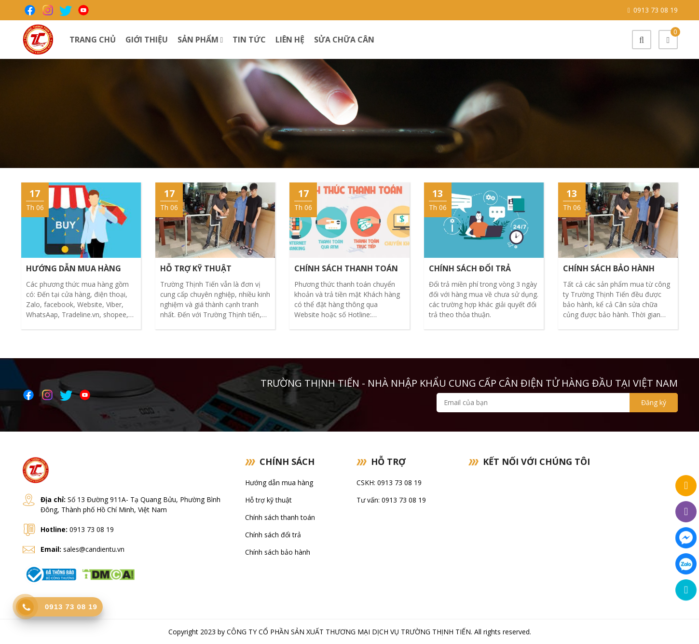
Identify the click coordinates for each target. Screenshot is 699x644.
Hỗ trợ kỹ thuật (268, 499)
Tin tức (249, 39)
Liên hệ (289, 39)
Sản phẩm (200, 39)
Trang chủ (92, 39)
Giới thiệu (146, 39)
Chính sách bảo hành (277, 552)
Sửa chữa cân (344, 39)
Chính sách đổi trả (273, 534)
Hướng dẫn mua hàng (279, 482)
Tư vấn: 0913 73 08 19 (391, 499)
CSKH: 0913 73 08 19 (389, 482)
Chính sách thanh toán (280, 517)
